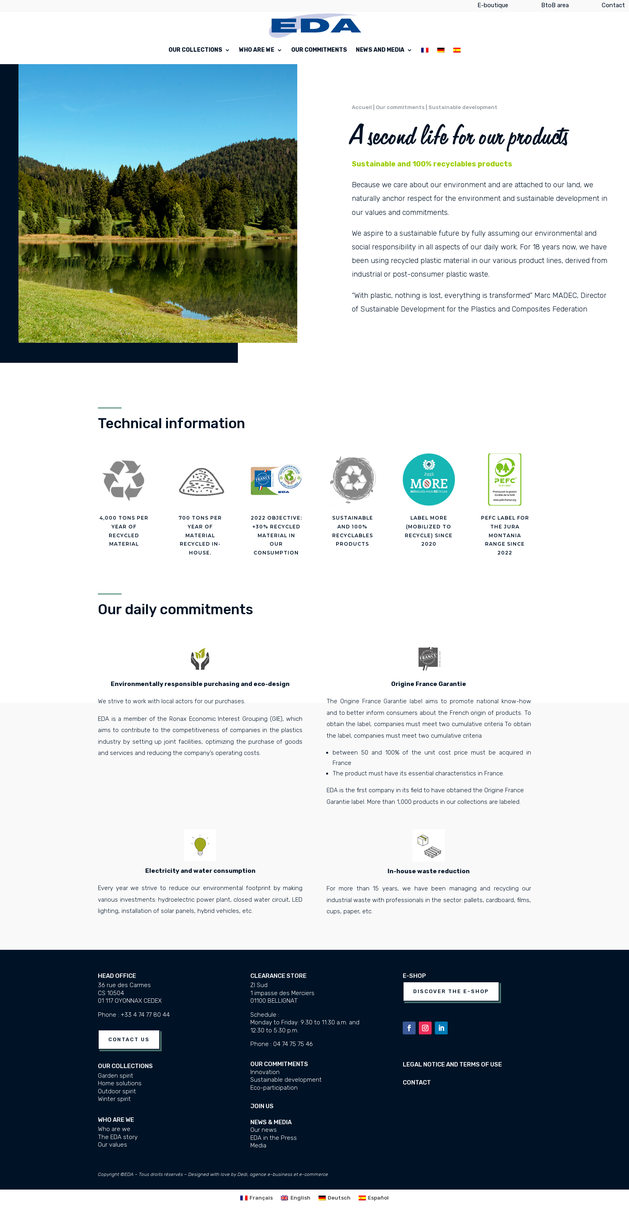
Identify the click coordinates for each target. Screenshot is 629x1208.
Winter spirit (114, 1099)
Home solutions (120, 1083)
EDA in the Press (273, 1137)
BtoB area (555, 6)
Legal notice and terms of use (452, 1064)
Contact (613, 6)
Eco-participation (274, 1087)
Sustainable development (286, 1079)
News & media (271, 1122)
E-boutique (492, 6)
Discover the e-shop (451, 991)
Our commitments (319, 50)
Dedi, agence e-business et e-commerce (282, 1174)
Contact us (129, 1039)
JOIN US (262, 1106)
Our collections (195, 50)
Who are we (256, 50)
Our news (263, 1129)
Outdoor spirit (117, 1091)
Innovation (265, 1072)
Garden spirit (115, 1075)
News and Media (380, 50)
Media (258, 1145)
